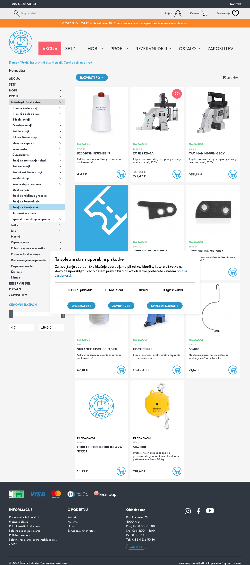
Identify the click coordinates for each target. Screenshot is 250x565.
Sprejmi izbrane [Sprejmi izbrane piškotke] (165, 305)
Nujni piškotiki (82, 289)
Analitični (116, 289)
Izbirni (143, 289)
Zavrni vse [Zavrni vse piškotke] (121, 305)
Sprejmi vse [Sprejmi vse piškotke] (81, 305)
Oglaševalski (173, 289)
